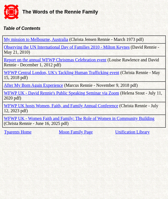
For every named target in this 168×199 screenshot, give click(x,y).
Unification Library (132, 132)
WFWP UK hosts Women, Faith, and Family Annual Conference (61, 105)
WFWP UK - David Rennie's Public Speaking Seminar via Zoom (61, 93)
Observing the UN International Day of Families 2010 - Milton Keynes (67, 47)
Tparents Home (18, 132)
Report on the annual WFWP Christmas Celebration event (55, 59)
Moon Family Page (76, 132)
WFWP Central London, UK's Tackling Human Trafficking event (61, 72)
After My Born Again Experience (33, 85)
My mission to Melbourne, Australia (36, 39)
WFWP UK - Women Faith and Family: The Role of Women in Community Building (79, 118)
